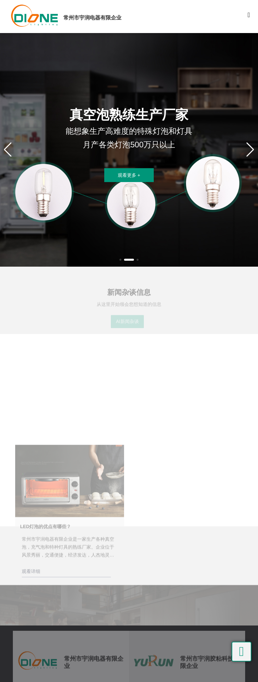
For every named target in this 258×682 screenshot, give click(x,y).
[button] (120, 260)
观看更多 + (129, 175)
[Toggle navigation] (249, 16)
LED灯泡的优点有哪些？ (45, 572)
